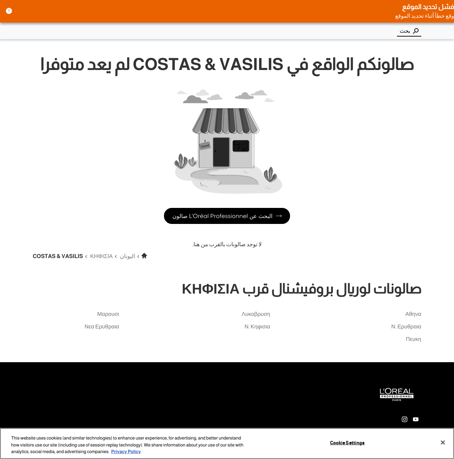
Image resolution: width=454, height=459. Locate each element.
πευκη (413, 339)
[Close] (443, 442)
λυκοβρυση (256, 314)
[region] (227, 443)
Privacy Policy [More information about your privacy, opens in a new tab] (126, 451)
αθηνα (413, 314)
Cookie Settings (347, 442)
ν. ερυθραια (406, 327)
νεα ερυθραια (102, 327)
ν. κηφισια (257, 327)
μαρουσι (108, 314)
